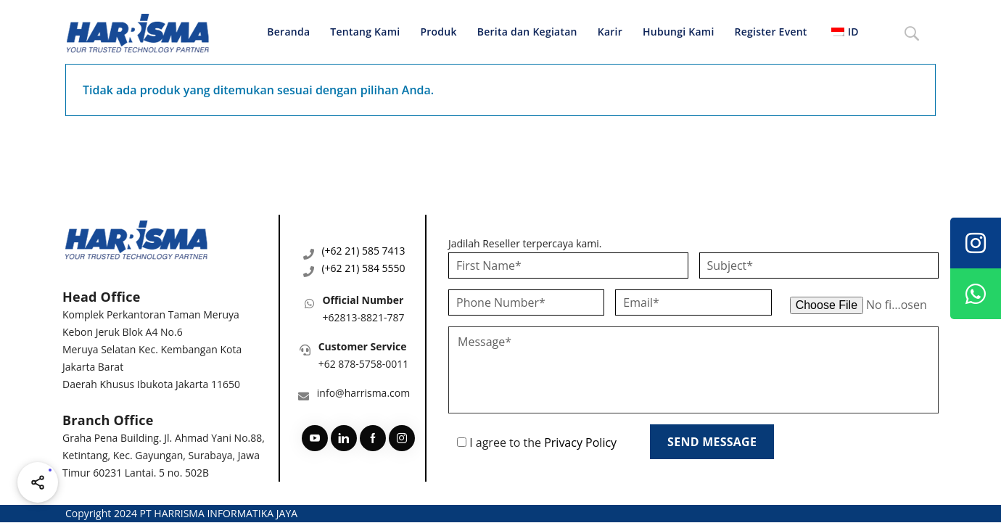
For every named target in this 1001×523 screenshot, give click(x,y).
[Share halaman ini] (37, 482)
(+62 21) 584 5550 (363, 268)
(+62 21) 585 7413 (363, 251)
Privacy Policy (580, 442)
